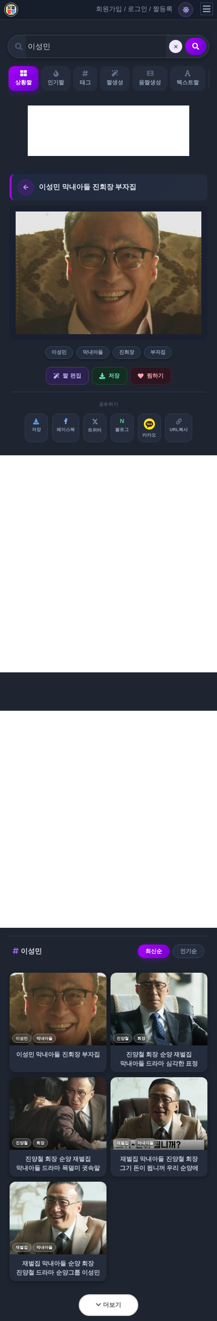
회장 (141, 1038)
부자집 (158, 352)
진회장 (126, 352)
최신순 (153, 951)
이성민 (59, 352)
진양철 (123, 1038)
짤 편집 (67, 376)
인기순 (188, 951)
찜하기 (151, 376)
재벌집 (123, 1142)
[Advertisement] (108, 130)
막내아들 (93, 352)
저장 (109, 376)
